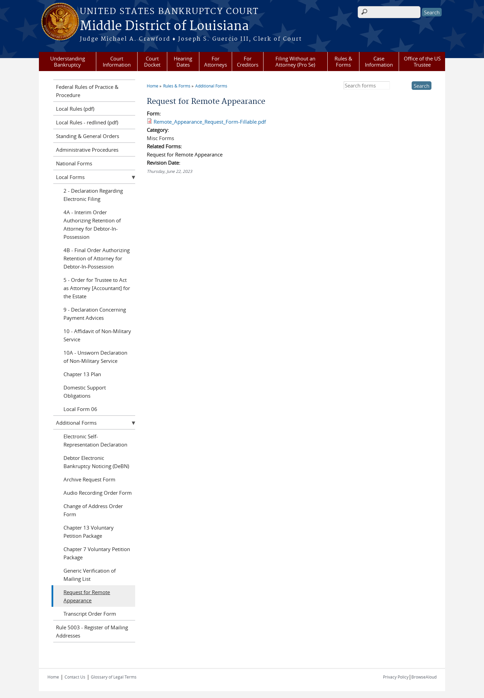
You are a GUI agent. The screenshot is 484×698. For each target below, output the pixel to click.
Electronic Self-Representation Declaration (95, 440)
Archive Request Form (89, 479)
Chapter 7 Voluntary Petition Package (96, 553)
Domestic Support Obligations (84, 391)
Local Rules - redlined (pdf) (87, 122)
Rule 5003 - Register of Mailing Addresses (92, 631)
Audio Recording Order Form (97, 492)
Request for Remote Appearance (185, 154)
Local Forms (70, 177)
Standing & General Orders (87, 136)
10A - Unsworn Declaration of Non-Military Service (95, 356)
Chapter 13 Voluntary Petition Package (88, 531)
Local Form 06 (80, 409)
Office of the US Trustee (422, 61)
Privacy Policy (396, 677)
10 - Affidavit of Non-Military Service (97, 335)
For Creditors (247, 61)
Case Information (379, 61)
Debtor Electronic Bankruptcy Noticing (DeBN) (96, 461)
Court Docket (152, 61)
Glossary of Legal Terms (114, 677)
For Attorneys (215, 61)
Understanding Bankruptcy (67, 61)
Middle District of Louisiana (164, 26)
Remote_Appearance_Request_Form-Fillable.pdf (210, 121)
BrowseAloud (424, 677)
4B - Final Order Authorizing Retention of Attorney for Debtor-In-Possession (96, 258)
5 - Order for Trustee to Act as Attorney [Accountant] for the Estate (96, 288)
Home (152, 85)
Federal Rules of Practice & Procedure (87, 90)
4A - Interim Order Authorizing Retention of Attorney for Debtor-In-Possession (92, 224)
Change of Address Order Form (93, 510)
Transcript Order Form (89, 613)
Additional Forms (211, 85)
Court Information (117, 61)
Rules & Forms (343, 61)
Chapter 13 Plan (82, 374)
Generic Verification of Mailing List (89, 574)
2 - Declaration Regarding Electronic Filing (93, 194)
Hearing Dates (183, 61)
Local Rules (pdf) (75, 108)
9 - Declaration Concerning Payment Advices (94, 313)
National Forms (74, 163)
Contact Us (75, 677)
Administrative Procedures (87, 149)
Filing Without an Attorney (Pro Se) (295, 61)
